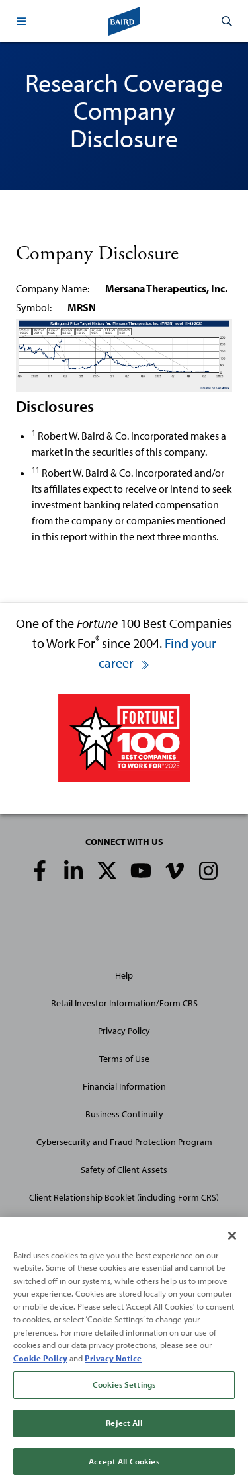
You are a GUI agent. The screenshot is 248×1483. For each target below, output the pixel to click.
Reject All (124, 1427)
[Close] (232, 1239)
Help (124, 975)
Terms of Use (124, 1058)
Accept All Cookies (124, 1465)
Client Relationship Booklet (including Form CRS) (124, 1197)
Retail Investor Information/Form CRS (124, 1003)
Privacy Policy (124, 1031)
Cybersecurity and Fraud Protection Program (124, 1142)
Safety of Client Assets (124, 1170)
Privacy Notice (113, 1362)
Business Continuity (124, 1114)
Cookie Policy (40, 1362)
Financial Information (124, 1086)
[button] (21, 21)
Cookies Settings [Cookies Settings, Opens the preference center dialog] (124, 1389)
